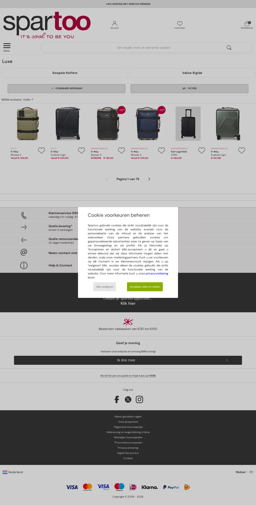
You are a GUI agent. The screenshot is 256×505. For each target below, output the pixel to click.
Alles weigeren (104, 286)
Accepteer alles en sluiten (145, 286)
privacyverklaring (157, 273)
